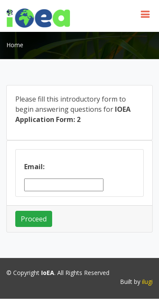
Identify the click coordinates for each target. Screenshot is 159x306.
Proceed (34, 219)
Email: (34, 166)
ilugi (147, 282)
